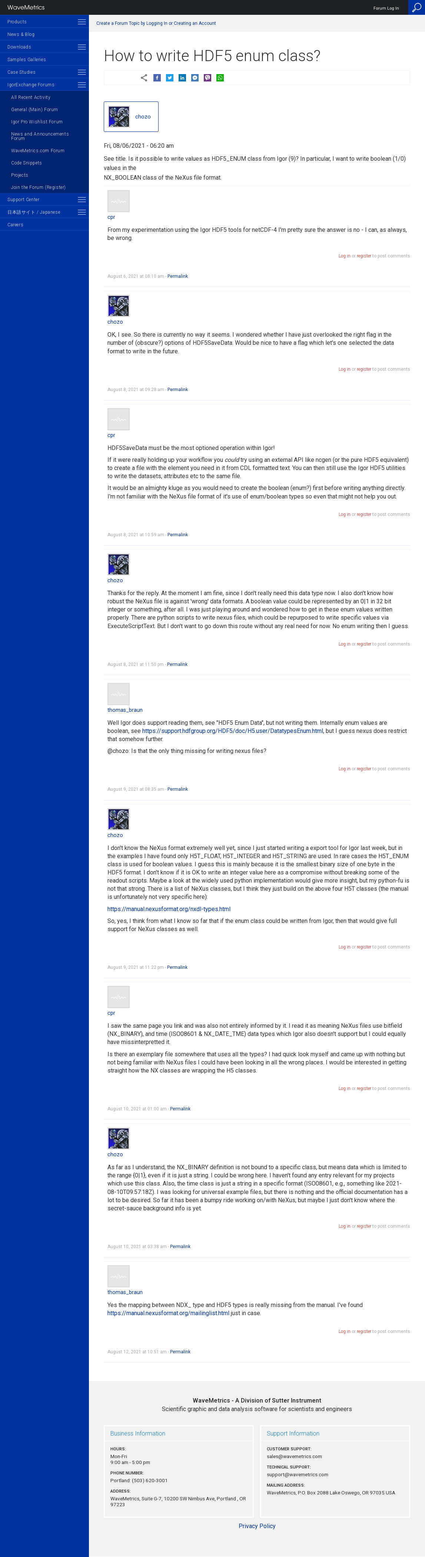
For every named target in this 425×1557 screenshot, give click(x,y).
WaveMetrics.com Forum (38, 150)
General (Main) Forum (34, 109)
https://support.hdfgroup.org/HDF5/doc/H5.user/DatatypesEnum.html (232, 730)
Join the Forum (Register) (38, 187)
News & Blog (21, 34)
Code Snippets (26, 163)
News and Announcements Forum (40, 136)
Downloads (19, 47)
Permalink (177, 276)
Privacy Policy (257, 1526)
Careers (15, 224)
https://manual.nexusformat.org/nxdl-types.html (168, 909)
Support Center (23, 199)
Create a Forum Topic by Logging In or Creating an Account (156, 23)
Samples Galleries (26, 59)
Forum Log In (386, 8)
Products (17, 21)
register (364, 256)
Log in (345, 256)
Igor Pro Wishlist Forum (37, 121)
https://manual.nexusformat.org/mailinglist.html (168, 1313)
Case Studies (21, 72)
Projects (20, 175)
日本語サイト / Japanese (33, 212)
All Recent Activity (30, 97)
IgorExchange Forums (30, 84)
